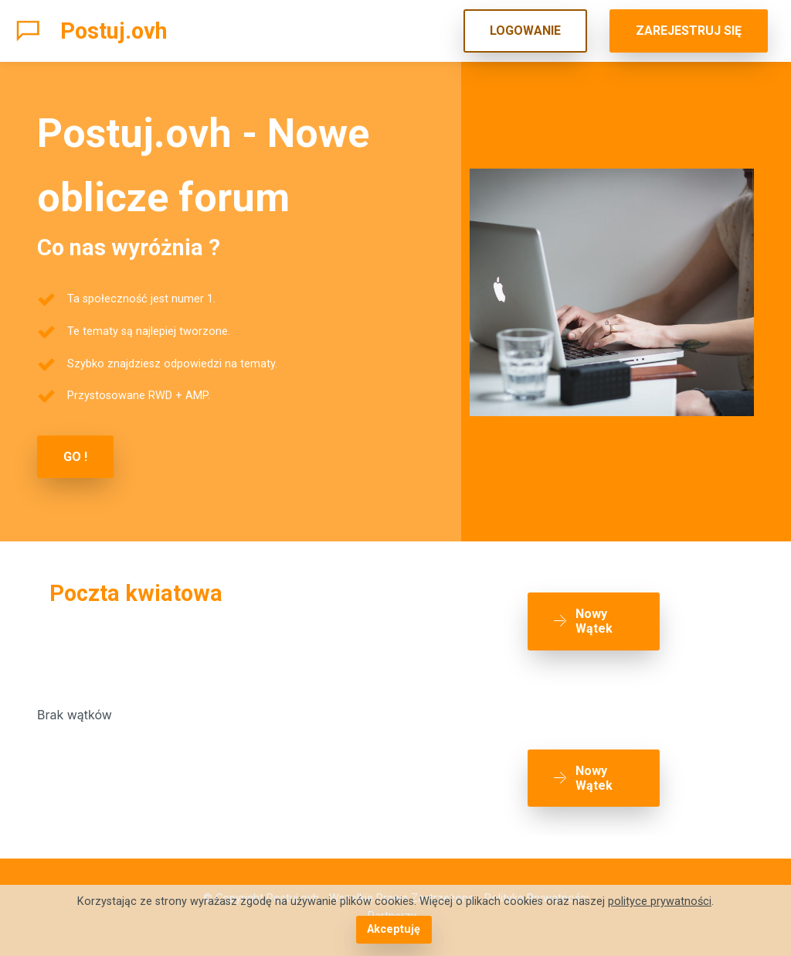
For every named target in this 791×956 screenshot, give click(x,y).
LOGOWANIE (525, 30)
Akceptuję (393, 929)
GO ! (75, 456)
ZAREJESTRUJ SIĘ (689, 30)
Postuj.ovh (114, 31)
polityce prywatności (659, 901)
